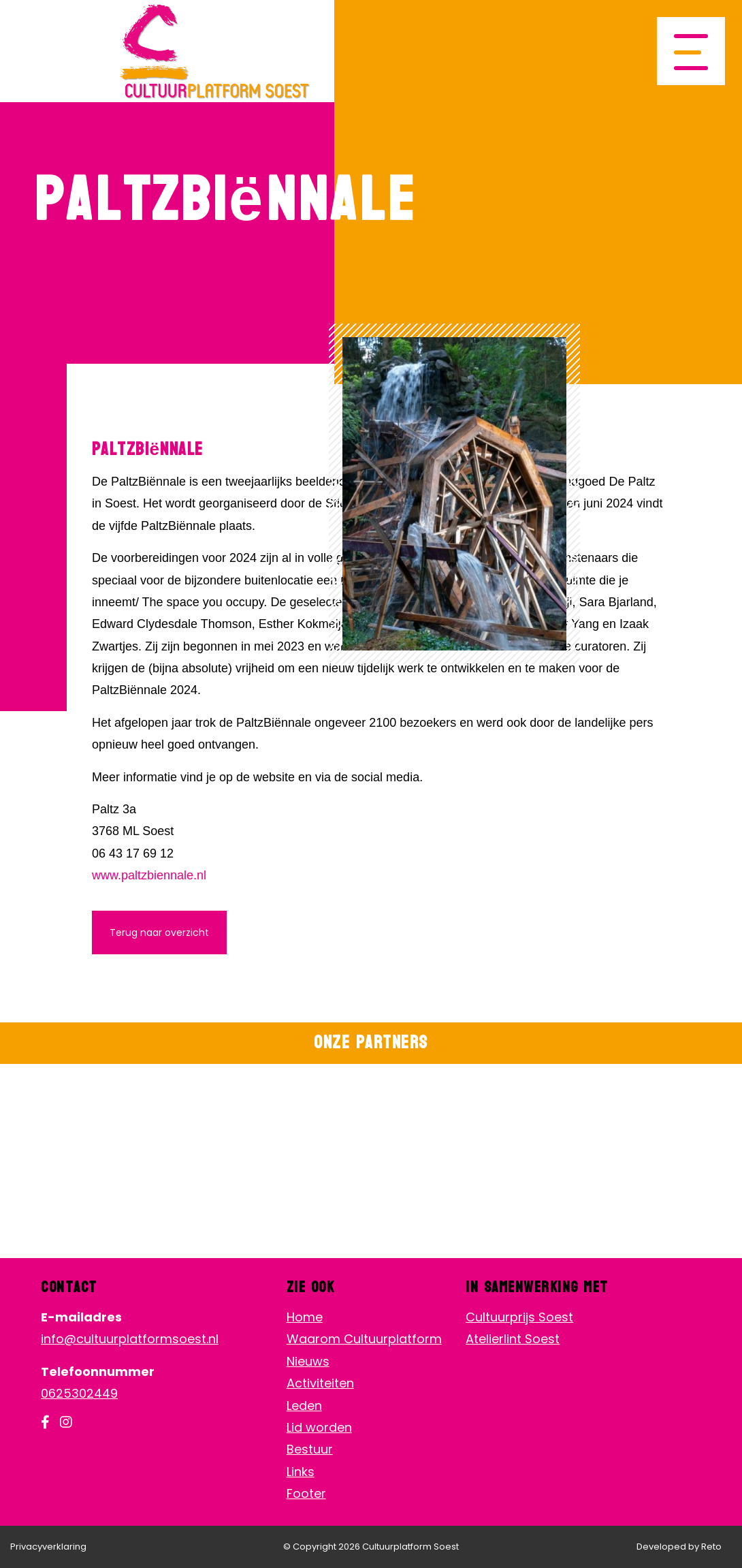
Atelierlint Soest (513, 1338)
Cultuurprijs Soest (519, 1317)
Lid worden (319, 1427)
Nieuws (308, 1361)
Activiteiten (320, 1383)
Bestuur (310, 1449)
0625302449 (79, 1393)
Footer (306, 1493)
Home (305, 1317)
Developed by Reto (679, 1546)
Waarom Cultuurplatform (364, 1338)
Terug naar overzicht (159, 932)
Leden (304, 1405)
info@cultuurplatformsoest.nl (130, 1338)
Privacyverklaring (48, 1546)
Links (300, 1471)
